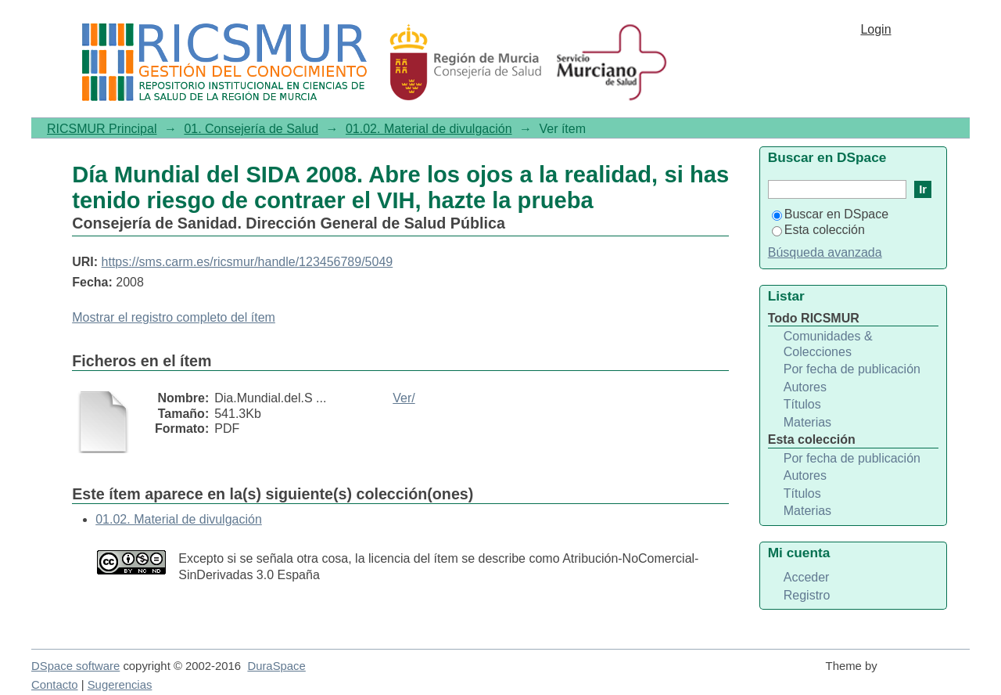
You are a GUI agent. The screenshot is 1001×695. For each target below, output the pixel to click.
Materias (807, 422)
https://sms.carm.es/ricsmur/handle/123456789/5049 (247, 261)
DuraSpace (276, 666)
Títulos (802, 404)
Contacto (54, 685)
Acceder (807, 577)
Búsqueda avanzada (825, 252)
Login (875, 29)
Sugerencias (120, 685)
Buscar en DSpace (830, 214)
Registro (807, 595)
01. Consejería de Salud (251, 128)
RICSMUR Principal (101, 128)
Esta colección (818, 229)
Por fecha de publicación (852, 369)
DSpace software (75, 666)
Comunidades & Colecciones (828, 343)
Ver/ (403, 398)
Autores (805, 387)
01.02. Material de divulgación (429, 128)
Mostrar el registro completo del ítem (173, 317)
